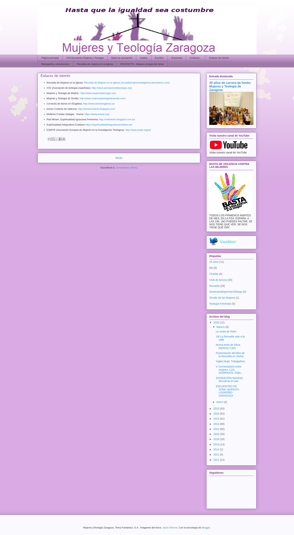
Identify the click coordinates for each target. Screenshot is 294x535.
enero (220, 402)
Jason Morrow (170, 527)
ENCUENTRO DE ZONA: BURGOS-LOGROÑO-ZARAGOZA (228, 391)
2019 (216, 439)
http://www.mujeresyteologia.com (98, 93)
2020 (216, 434)
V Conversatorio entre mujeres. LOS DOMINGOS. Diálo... (229, 369)
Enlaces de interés (219, 57)
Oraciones (176, 57)
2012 (216, 454)
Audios (143, 57)
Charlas (213, 273)
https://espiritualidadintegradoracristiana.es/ (108, 124)
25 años (214, 261)
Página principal (50, 57)
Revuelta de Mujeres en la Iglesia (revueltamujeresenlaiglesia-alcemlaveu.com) (127, 82)
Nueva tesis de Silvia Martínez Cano (228, 346)
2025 (216, 408)
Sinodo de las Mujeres (222, 297)
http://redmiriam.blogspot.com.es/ (117, 119)
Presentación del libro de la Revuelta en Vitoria (230, 355)
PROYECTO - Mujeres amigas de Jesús (142, 64)
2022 (216, 423)
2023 (216, 418)
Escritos (159, 57)
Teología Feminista (220, 303)
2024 (216, 413)
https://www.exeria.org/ (97, 114)
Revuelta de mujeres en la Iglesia (95, 64)
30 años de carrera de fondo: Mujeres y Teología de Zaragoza (230, 86)
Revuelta (214, 285)
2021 (216, 429)
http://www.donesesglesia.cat (99, 103)
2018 (216, 444)
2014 (216, 449)
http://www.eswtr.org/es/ (138, 129)
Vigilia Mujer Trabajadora (230, 361)
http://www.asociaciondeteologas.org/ (112, 87)
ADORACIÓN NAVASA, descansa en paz (229, 379)
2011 (216, 459)
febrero (220, 326)
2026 (216, 322)
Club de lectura (218, 279)
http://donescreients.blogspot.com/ (96, 108)
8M (211, 267)
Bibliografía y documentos (55, 64)
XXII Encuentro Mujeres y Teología (85, 57)
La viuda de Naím (226, 331)
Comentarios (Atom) (126, 167)
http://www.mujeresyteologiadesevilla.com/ (102, 98)
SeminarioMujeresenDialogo (225, 291)
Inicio (119, 157)
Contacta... (196, 57)
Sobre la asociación (121, 57)
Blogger (206, 527)
